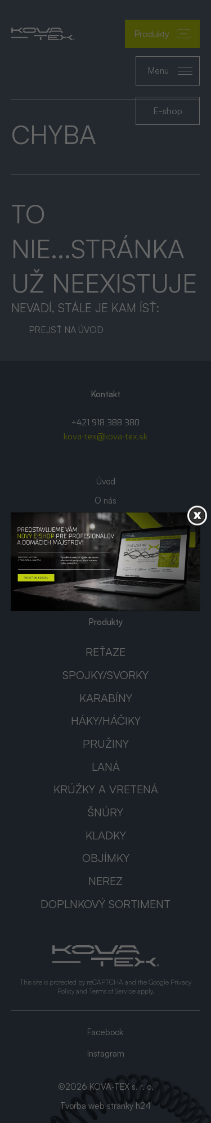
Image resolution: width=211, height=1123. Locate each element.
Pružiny (106, 743)
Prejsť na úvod (66, 329)
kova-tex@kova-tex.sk (105, 436)
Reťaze (105, 652)
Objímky (105, 858)
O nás (105, 500)
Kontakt (106, 557)
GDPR (106, 577)
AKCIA (106, 538)
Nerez (105, 881)
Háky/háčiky (106, 720)
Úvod (105, 481)
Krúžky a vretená (105, 789)
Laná (106, 767)
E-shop (167, 110)
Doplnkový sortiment (105, 904)
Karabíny (105, 698)
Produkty (162, 33)
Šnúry (105, 812)
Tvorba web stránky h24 (105, 1105)
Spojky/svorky (105, 675)
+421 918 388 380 (105, 422)
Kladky (106, 835)
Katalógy (105, 519)
